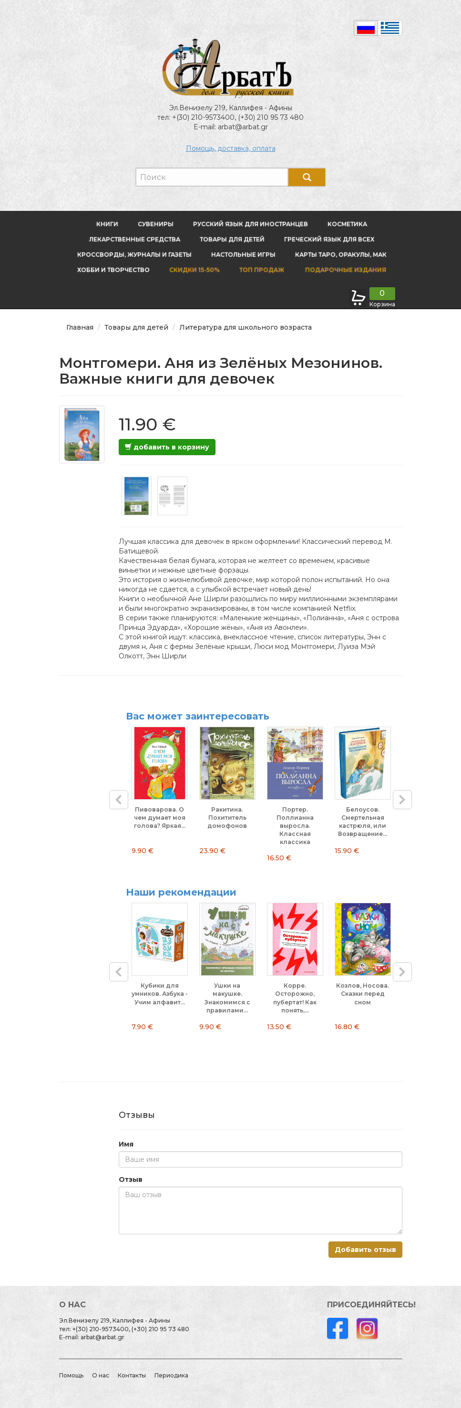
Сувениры (156, 224)
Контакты (132, 1375)
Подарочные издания (345, 269)
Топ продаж (261, 269)
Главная (79, 327)
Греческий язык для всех (329, 239)
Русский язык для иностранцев (250, 224)
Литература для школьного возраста (245, 327)
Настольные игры (243, 254)
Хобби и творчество (113, 269)
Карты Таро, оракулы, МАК (341, 254)
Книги (107, 224)
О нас (100, 1375)
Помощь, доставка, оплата (231, 148)
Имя (126, 1144)
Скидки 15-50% (194, 269)
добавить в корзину (167, 447)
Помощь (71, 1375)
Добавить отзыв (365, 1249)
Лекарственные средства (134, 239)
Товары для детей (232, 239)
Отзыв (131, 1179)
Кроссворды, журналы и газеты (134, 254)
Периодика (171, 1375)
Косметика (347, 224)
